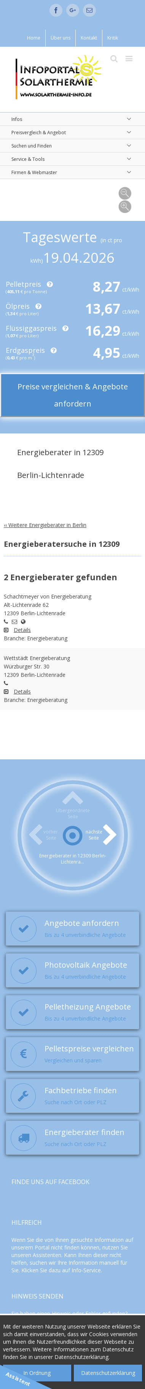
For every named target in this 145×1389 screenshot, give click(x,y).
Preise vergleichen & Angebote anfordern (73, 395)
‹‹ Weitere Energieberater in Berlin (45, 525)
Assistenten (47, 1255)
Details (22, 629)
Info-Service (86, 1270)
